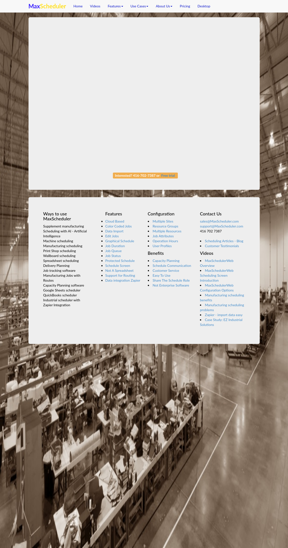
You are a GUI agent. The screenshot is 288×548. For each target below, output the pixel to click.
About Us (164, 6)
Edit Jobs (112, 236)
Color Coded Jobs (118, 226)
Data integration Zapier (122, 280)
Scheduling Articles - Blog (224, 241)
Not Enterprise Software (171, 285)
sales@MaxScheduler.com (219, 221)
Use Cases (140, 6)
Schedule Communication (172, 265)
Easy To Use (161, 275)
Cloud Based (114, 221)
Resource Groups (165, 226)
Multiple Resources (167, 231)
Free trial (168, 175)
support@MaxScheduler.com (221, 226)
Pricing (185, 6)
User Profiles (162, 246)
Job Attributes (163, 236)
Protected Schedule (120, 260)
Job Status (113, 256)
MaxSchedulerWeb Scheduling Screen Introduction (216, 275)
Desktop (203, 6)
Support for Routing (120, 275)
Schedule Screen (117, 265)
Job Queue (113, 251)
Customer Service (166, 270)
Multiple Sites (163, 221)
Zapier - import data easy (224, 315)
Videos (95, 6)
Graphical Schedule (119, 241)
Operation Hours (165, 241)
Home (78, 6)
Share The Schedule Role (171, 280)
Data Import (114, 231)
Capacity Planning (166, 260)
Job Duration (115, 246)
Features (115, 6)
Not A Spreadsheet (119, 270)
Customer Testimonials (222, 246)
